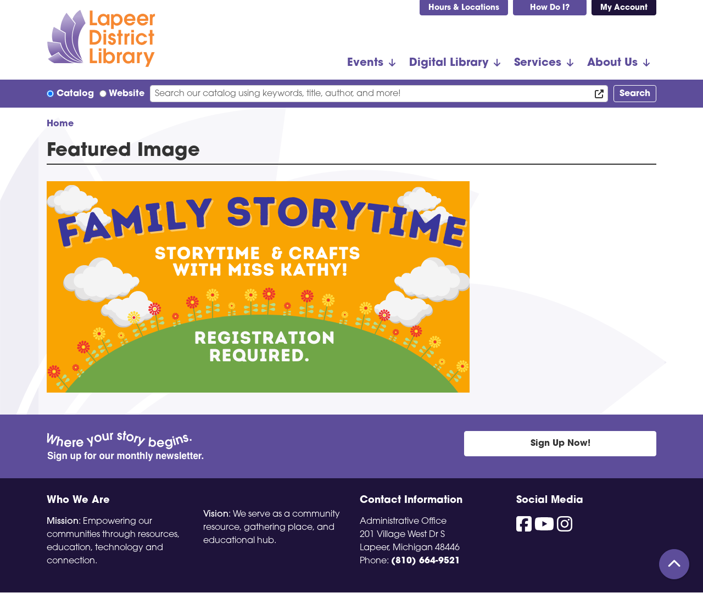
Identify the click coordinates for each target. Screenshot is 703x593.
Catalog (75, 93)
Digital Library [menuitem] (448, 63)
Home (60, 124)
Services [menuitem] (537, 63)
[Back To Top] (674, 564)
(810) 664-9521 (425, 561)
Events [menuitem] (365, 63)
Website (126, 93)
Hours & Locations (463, 8)
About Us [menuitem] (612, 63)
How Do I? (550, 8)
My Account (624, 8)
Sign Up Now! (560, 443)
